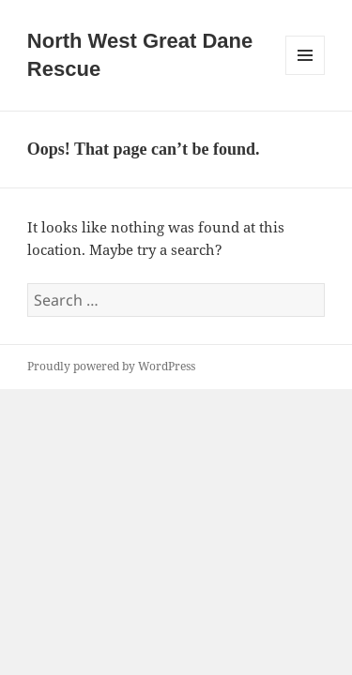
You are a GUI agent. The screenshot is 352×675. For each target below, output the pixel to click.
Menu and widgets (305, 74)
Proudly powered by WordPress (111, 366)
